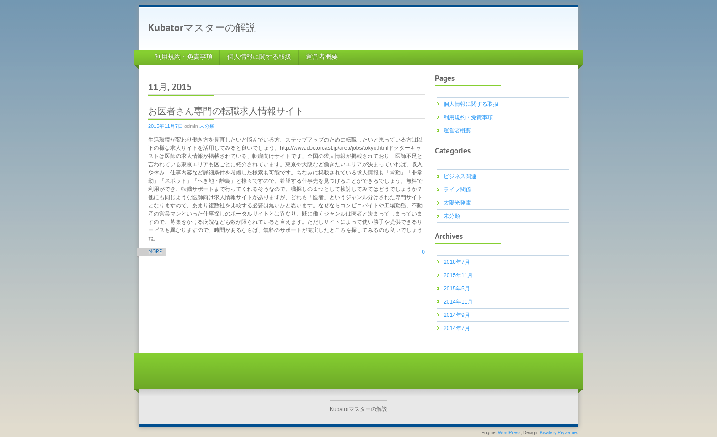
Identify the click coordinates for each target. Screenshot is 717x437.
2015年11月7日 (165, 126)
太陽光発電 (457, 203)
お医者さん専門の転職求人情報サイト (226, 112)
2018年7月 (457, 262)
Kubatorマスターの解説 (202, 28)
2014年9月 (457, 315)
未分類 (206, 126)
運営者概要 (322, 57)
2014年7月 (457, 328)
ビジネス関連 (460, 176)
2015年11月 (458, 275)
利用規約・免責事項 (184, 57)
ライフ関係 (457, 189)
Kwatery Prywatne (558, 432)
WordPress (509, 432)
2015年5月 (457, 288)
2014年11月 (458, 302)
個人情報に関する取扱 (259, 57)
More (155, 252)
